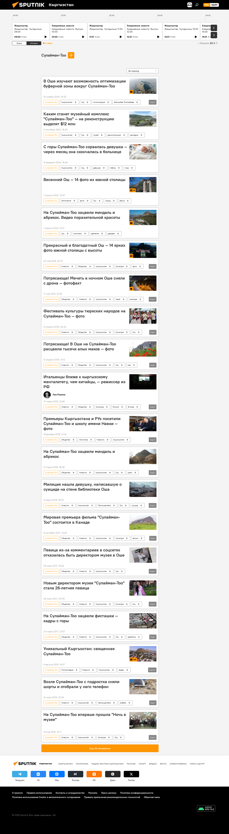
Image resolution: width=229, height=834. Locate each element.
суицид (135, 505)
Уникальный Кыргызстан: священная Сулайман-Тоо (79, 651)
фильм (135, 538)
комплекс (77, 233)
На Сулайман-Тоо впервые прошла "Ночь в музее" (84, 717)
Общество (82, 266)
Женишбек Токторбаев (124, 102)
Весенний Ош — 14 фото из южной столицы (84, 179)
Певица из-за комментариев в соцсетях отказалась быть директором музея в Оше (84, 552)
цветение (95, 233)
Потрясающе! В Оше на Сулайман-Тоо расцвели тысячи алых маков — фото (79, 346)
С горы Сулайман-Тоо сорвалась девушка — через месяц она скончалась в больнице (85, 149)
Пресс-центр (197, 763)
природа (133, 299)
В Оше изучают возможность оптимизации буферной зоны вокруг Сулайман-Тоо (84, 83)
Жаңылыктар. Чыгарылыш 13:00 (181, 29)
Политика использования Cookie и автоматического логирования (46, 797)
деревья (111, 233)
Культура (120, 266)
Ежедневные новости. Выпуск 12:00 (142, 30)
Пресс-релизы (108, 792)
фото (82, 200)
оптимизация (99, 102)
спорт (142, 763)
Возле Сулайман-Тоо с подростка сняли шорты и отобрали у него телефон (81, 684)
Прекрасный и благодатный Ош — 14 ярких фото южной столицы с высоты (84, 248)
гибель (113, 168)
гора (127, 168)
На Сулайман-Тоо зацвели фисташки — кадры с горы (80, 618)
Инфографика (178, 763)
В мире (131, 407)
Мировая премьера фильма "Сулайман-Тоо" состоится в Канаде (81, 520)
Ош (82, 102)
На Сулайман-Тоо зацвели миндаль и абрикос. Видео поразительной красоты (81, 215)
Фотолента (66, 200)
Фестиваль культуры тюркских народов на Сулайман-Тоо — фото (84, 313)
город (108, 200)
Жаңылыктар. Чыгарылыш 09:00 (28, 30)
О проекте (17, 792)
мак (129, 365)
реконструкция (114, 135)
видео (121, 670)
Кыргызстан (66, 102)
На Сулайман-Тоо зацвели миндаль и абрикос (79, 454)
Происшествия (104, 505)
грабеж (123, 703)
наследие (134, 135)
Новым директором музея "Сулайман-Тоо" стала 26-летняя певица (84, 585)
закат (118, 299)
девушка (97, 168)
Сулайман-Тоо (53, 55)
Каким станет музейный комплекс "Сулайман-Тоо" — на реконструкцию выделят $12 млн (78, 118)
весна (122, 200)
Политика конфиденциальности (136, 792)
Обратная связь (152, 797)
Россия (116, 407)
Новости (65, 266)
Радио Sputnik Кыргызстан (107, 763)
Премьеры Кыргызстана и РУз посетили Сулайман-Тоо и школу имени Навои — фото (82, 423)
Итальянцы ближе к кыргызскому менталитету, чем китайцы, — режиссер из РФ (84, 381)
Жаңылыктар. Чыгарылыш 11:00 (106, 29)
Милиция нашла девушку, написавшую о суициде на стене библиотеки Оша (82, 487)
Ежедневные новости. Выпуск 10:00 (67, 30)
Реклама (92, 792)
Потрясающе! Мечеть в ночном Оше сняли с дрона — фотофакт (84, 281)
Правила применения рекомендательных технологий (112, 797)
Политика (83, 439)
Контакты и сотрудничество (70, 792)
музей (96, 135)
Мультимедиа (67, 670)
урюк (130, 472)
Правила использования (39, 792)
